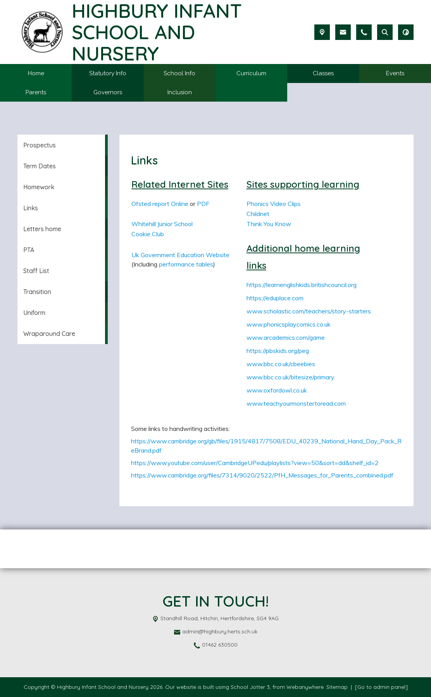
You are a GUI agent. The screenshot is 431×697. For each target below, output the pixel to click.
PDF (203, 204)
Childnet (258, 214)
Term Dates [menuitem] (39, 166)
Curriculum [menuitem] (251, 73)
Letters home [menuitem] (42, 229)
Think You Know (269, 224)
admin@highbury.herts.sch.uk (219, 631)
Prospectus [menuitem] (39, 145)
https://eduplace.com (275, 298)
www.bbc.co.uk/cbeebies (281, 364)
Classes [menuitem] (323, 73)
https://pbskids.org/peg (278, 351)
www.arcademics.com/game (286, 337)
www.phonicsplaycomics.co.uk (289, 324)
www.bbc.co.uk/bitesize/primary (290, 377)
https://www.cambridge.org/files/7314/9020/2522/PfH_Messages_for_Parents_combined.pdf (262, 475)
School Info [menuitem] (179, 73)
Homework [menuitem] (38, 187)
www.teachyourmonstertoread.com (296, 403)
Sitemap (337, 686)
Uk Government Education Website (180, 255)
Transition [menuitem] (37, 292)
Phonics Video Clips (274, 204)
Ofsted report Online (159, 204)
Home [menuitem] (36, 73)
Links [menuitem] (30, 208)
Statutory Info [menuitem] (107, 73)
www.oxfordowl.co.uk (277, 390)
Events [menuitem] (395, 73)
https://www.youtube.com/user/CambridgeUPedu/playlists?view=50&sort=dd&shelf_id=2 (255, 463)
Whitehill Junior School (162, 224)
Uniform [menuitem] (34, 313)
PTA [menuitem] (28, 250)
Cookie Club (147, 234)
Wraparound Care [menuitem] (49, 333)
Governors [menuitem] (107, 92)
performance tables (186, 264)
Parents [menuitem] (36, 92)
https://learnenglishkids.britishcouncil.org (302, 285)
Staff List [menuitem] (36, 271)
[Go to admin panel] (381, 686)
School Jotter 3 (250, 686)
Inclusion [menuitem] (179, 92)
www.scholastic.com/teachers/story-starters (309, 311)
